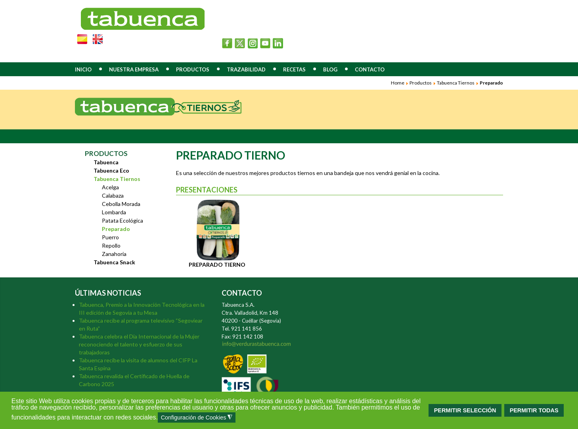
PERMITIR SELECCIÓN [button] (465, 410)
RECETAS (294, 69)
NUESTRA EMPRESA (134, 69)
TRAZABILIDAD (246, 69)
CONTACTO (370, 69)
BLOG (330, 69)
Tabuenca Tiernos (456, 83)
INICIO (83, 69)
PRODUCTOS (192, 69)
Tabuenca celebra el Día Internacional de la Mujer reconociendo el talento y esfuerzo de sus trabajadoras (139, 344)
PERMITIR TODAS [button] (534, 410)
